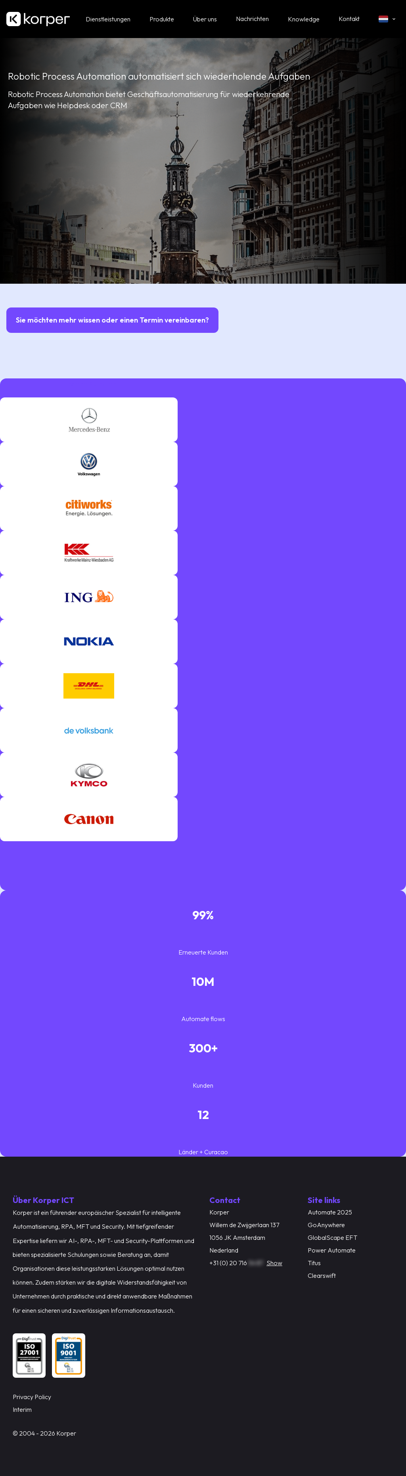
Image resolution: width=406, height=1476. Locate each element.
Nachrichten (252, 19)
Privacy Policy (32, 1397)
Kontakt (349, 19)
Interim (22, 1409)
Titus (314, 1263)
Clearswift (322, 1275)
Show (274, 1263)
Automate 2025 (330, 1212)
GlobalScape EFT (332, 1237)
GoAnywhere (326, 1225)
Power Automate (332, 1250)
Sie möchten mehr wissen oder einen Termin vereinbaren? (112, 320)
